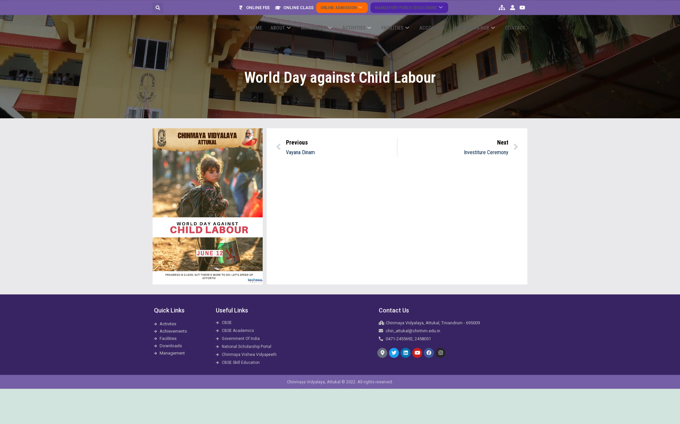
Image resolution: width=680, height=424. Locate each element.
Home (278, 20)
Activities (369, 20)
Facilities (405, 20)
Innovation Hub (478, 20)
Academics (332, 20)
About (300, 20)
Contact (516, 20)
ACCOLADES (439, 20)
